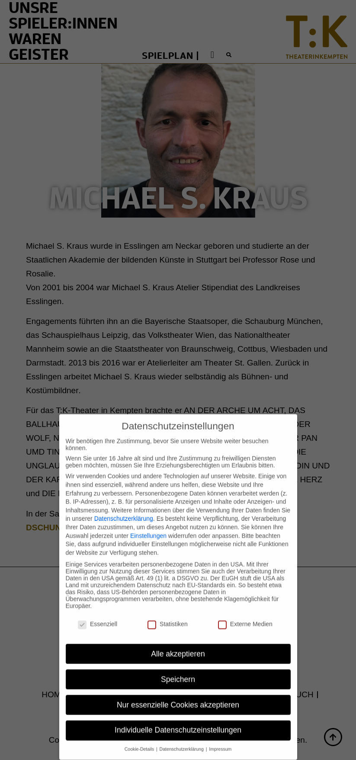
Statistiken (168, 615)
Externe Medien (245, 615)
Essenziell (97, 615)
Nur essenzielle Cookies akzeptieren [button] (178, 696)
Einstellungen (148, 527)
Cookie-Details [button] (140, 741)
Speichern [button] (178, 671)
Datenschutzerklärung (123, 510)
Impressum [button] (220, 741)
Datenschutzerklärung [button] (182, 741)
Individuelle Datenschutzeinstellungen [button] (178, 722)
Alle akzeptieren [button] (178, 645)
